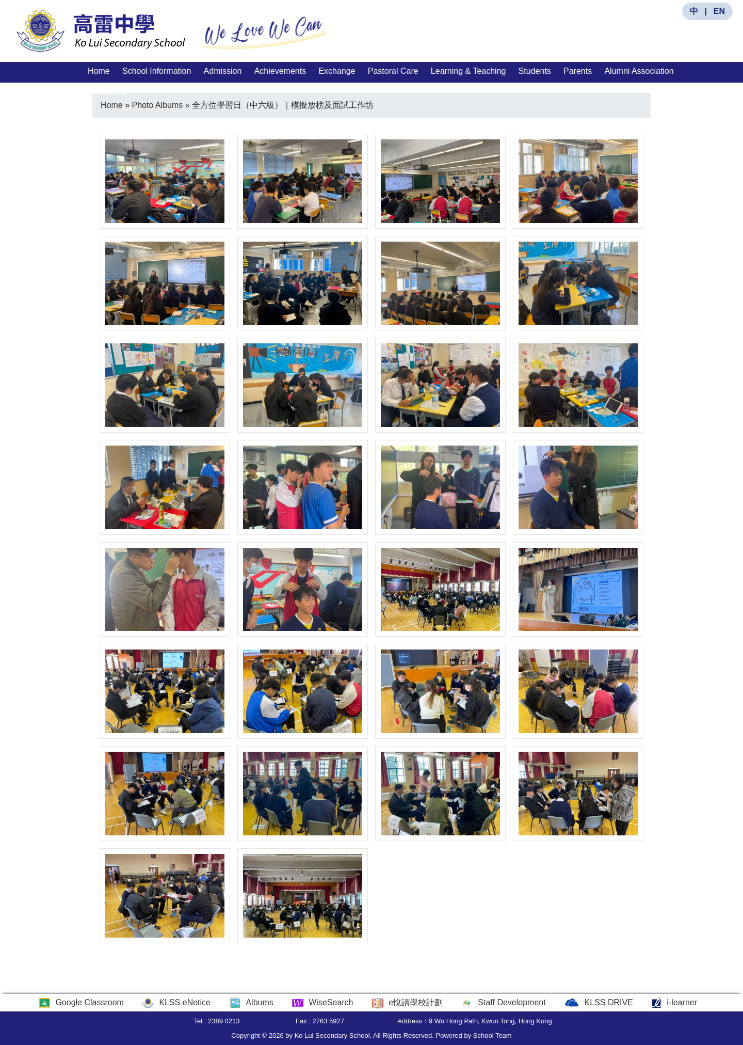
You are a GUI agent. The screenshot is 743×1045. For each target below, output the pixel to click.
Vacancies (106, 91)
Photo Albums (157, 105)
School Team (492, 1035)
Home (99, 71)
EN (719, 11)
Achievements (280, 71)
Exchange (336, 71)
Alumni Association (638, 71)
